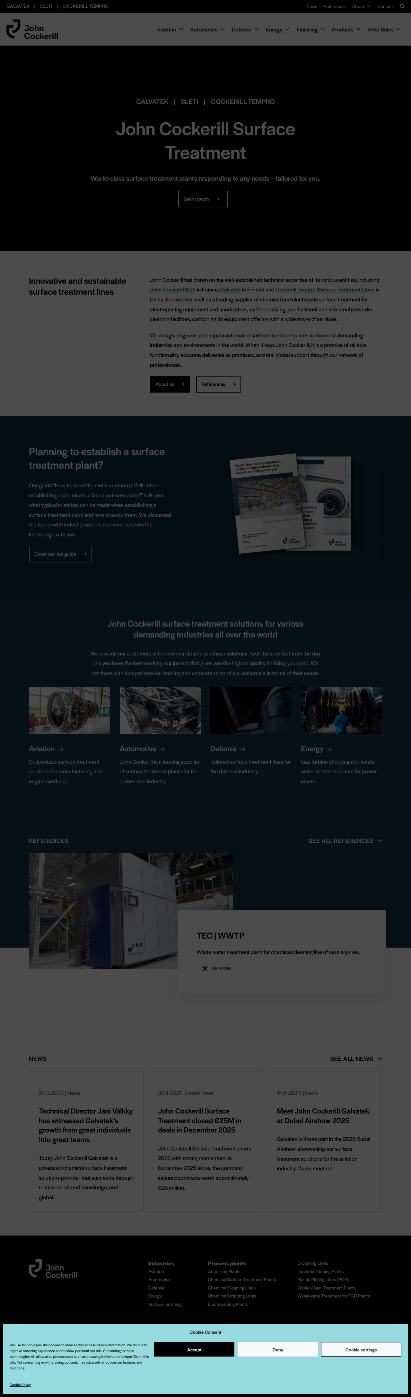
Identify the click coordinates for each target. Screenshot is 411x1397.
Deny (278, 1349)
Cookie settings (361, 1349)
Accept (194, 1349)
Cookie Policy (20, 1384)
